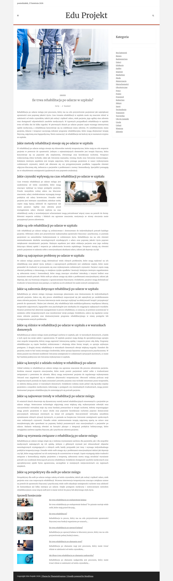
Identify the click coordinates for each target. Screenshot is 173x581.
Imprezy (119, 72)
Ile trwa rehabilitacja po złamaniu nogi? (65, 541)
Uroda (118, 122)
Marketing (120, 75)
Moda (118, 78)
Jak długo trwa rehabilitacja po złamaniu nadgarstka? (71, 555)
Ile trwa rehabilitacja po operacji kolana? (66, 528)
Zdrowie (63, 95)
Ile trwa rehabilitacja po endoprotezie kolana (67, 500)
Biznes (119, 56)
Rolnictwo (120, 100)
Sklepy (119, 103)
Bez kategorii (121, 53)
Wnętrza (119, 128)
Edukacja (120, 65)
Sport (118, 106)
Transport (120, 113)
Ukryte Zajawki (122, 119)
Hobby (118, 68)
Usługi (118, 125)
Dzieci (118, 62)
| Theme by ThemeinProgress (53, 576)
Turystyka (120, 116)
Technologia (121, 109)
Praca (118, 91)
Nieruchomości (122, 84)
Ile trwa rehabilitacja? (58, 514)
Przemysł (120, 97)
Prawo (118, 94)
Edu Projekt (87, 15)
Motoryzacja (121, 81)
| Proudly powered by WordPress (79, 576)
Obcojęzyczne (122, 87)
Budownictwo (122, 59)
